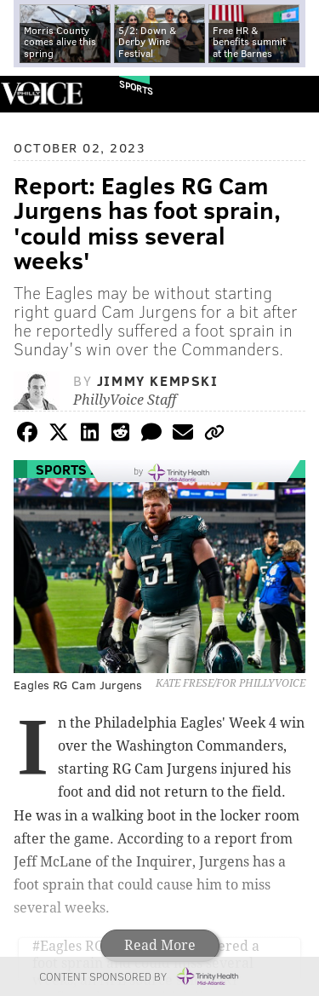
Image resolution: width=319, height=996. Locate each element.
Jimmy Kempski (158, 380)
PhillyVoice (41, 93)
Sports (136, 87)
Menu (291, 94)
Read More (160, 945)
